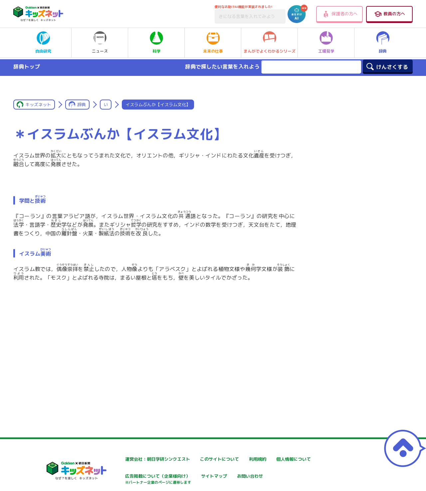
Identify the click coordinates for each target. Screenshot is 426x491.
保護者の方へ (339, 14)
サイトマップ (278, 477)
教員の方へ (389, 14)
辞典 (382, 42)
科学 (156, 42)
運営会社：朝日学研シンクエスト (139, 459)
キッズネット (38, 105)
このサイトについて (205, 459)
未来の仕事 (213, 42)
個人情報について (123, 477)
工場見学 (326, 42)
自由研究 (43, 42)
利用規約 (273, 459)
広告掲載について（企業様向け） (219, 480)
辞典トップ (26, 66)
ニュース (100, 42)
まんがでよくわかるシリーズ (270, 42)
